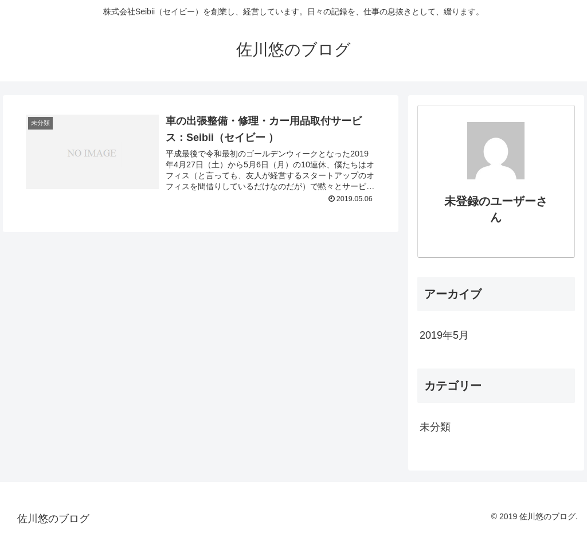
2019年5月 (444, 335)
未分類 (435, 427)
